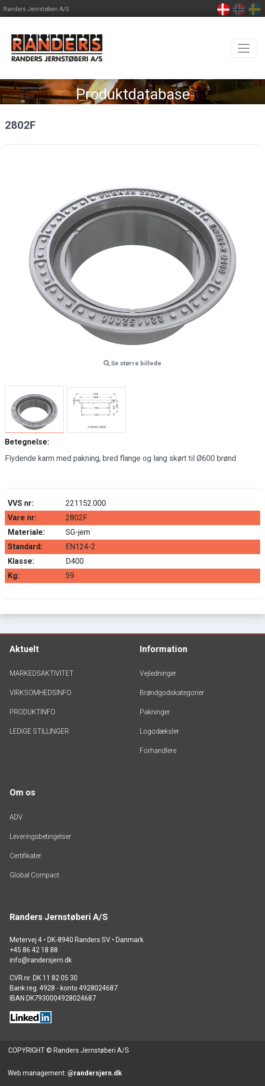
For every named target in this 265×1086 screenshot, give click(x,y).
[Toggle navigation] (243, 48)
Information (163, 649)
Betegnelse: (27, 441)
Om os (22, 792)
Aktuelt (24, 649)
